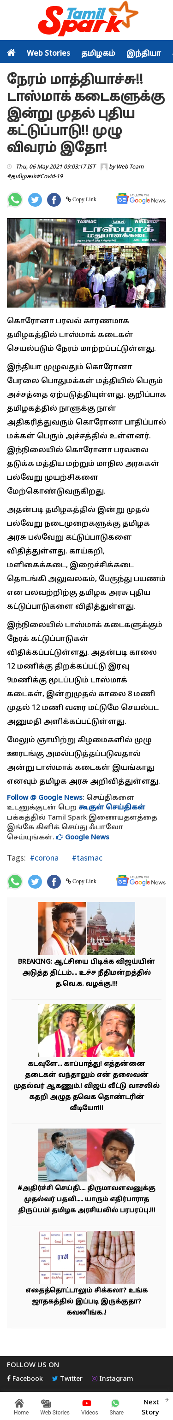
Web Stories (48, 53)
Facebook (25, 1379)
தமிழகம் (98, 53)
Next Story (150, 1406)
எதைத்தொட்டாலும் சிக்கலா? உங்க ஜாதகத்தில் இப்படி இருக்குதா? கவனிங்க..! (86, 1302)
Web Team (129, 167)
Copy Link (83, 199)
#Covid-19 (49, 177)
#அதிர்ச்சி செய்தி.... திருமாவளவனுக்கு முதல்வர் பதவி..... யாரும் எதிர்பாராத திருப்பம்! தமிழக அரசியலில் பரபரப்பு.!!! (86, 1200)
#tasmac (86, 857)
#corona (44, 857)
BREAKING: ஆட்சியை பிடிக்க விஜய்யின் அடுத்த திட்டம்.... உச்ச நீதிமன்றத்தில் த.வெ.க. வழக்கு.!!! (86, 973)
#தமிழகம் (21, 177)
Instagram (112, 1379)
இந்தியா (143, 53)
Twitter (67, 1379)
